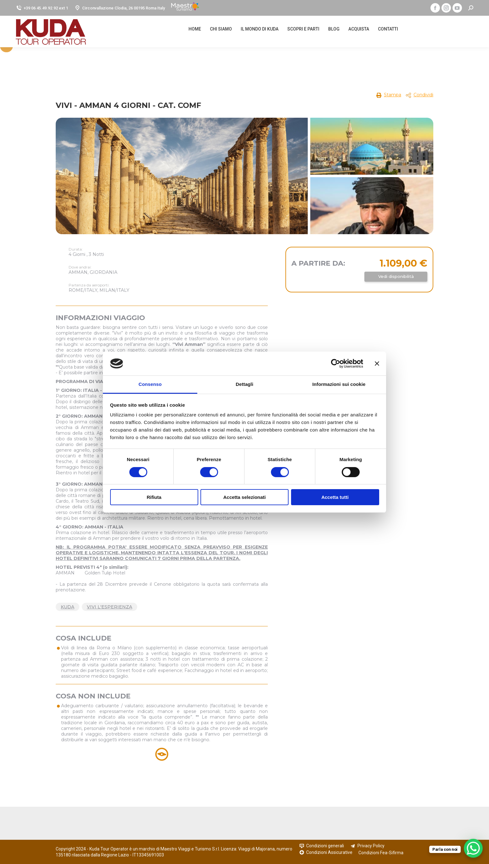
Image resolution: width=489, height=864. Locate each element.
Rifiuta (154, 497)
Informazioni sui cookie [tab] (339, 384)
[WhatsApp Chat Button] (473, 848)
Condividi (423, 95)
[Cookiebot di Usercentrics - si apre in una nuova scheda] (335, 363)
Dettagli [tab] (244, 384)
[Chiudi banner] (377, 363)
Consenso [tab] (149, 384)
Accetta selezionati (244, 497)
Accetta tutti (335, 497)
